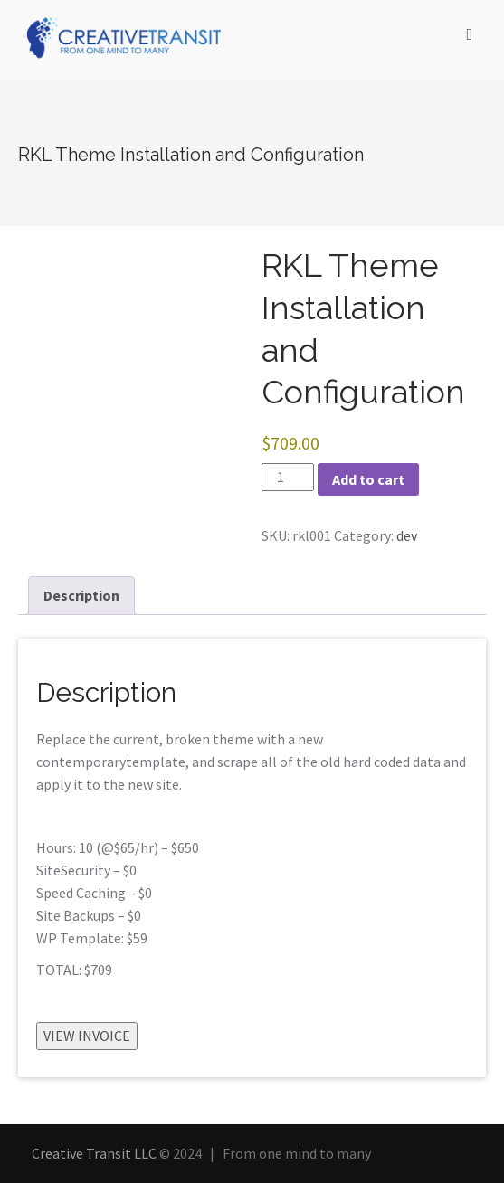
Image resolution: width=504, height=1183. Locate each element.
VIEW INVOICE (86, 1036)
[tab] (81, 595)
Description (81, 595)
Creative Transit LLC (94, 1153)
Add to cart (368, 479)
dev (406, 535)
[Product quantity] (288, 477)
